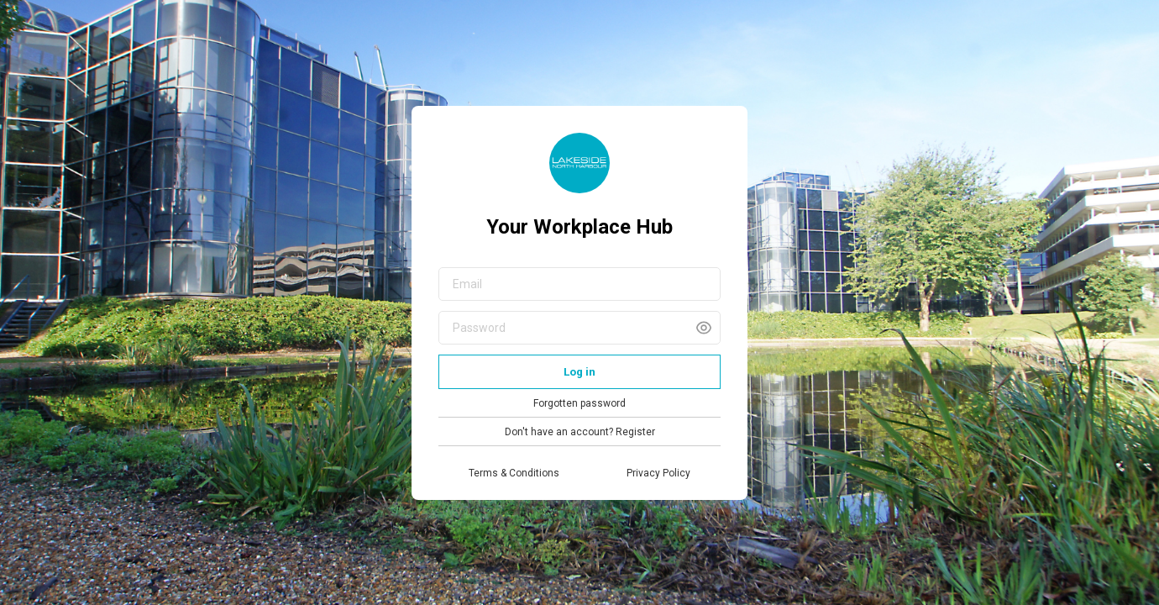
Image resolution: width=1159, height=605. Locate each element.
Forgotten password (579, 403)
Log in (579, 372)
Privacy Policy (658, 473)
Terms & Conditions (514, 473)
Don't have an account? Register (580, 432)
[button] (703, 327)
